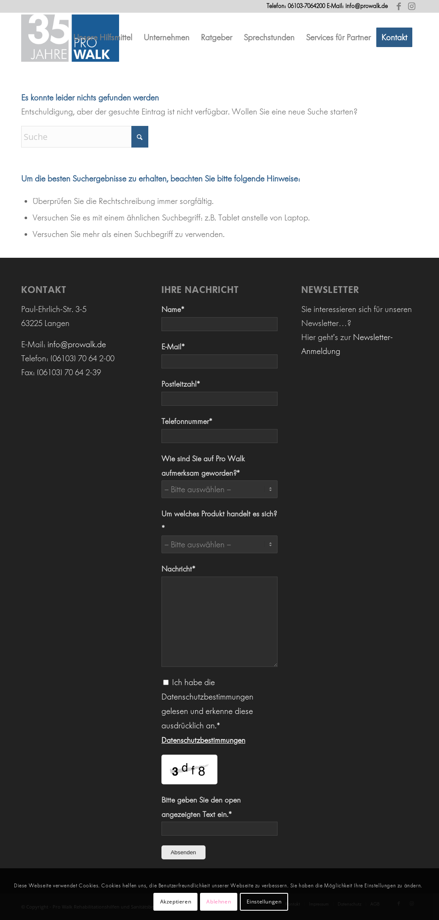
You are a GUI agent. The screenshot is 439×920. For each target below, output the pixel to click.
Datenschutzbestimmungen (203, 740)
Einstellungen (264, 901)
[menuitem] (103, 37)
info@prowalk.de (366, 6)
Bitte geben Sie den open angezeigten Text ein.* (219, 815)
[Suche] (84, 137)
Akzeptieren (176, 901)
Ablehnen (218, 901)
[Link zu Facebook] (398, 6)
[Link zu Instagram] (411, 6)
